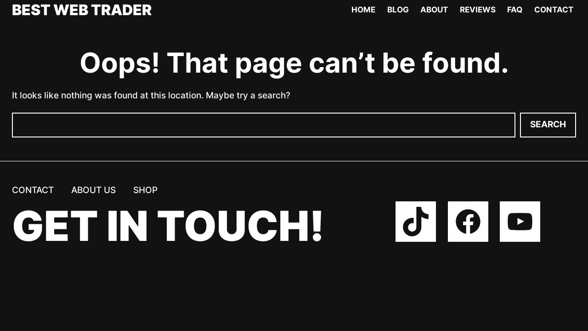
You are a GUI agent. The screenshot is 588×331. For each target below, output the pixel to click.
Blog (398, 9)
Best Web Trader (82, 10)
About (434, 9)
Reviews (478, 9)
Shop (145, 189)
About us (93, 189)
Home (363, 9)
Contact (553, 9)
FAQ (514, 9)
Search (548, 124)
